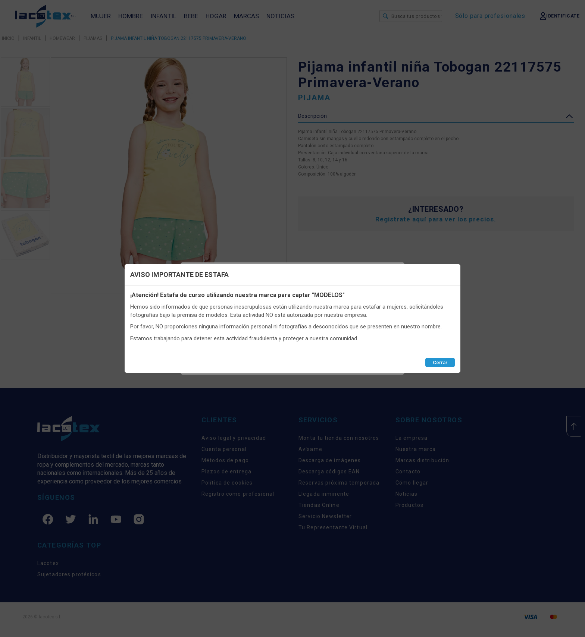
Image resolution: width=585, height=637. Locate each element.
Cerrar (440, 362)
